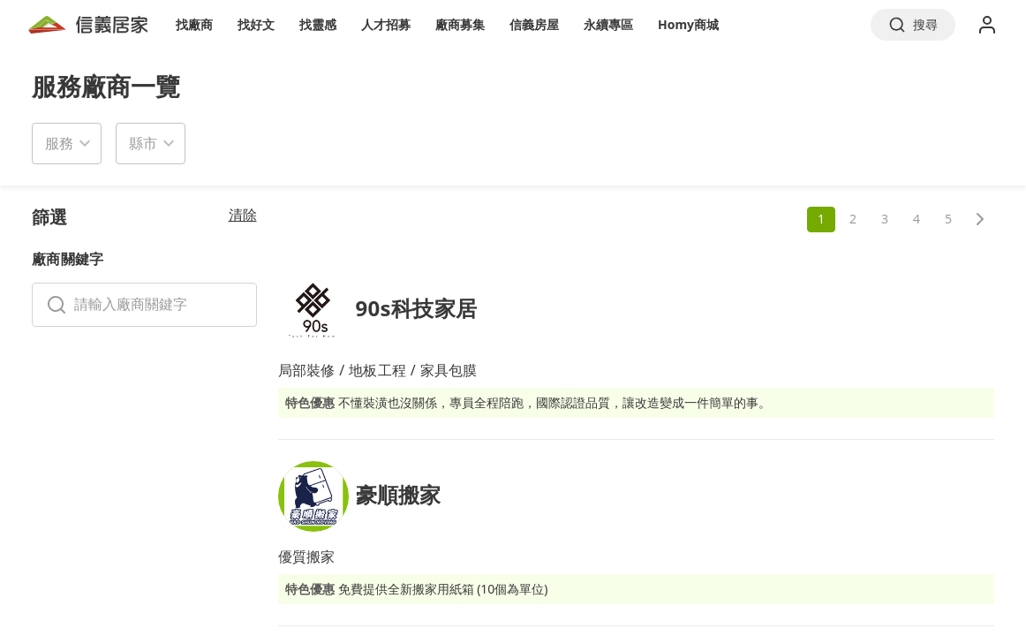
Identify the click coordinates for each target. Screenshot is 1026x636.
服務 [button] (59, 143)
